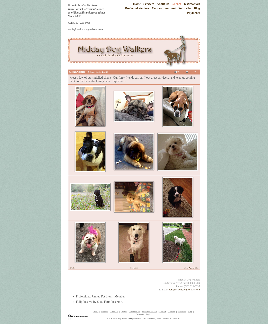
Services (148, 4)
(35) (191, 268)
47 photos (91, 72)
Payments (193, 13)
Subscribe (184, 8)
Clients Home (194, 72)
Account (170, 8)
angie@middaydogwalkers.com (183, 289)
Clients (176, 4)
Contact (157, 8)
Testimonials (191, 4)
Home (137, 4)
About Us (163, 4)
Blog (197, 8)
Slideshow (181, 72)
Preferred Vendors (137, 8)
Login (148, 314)
